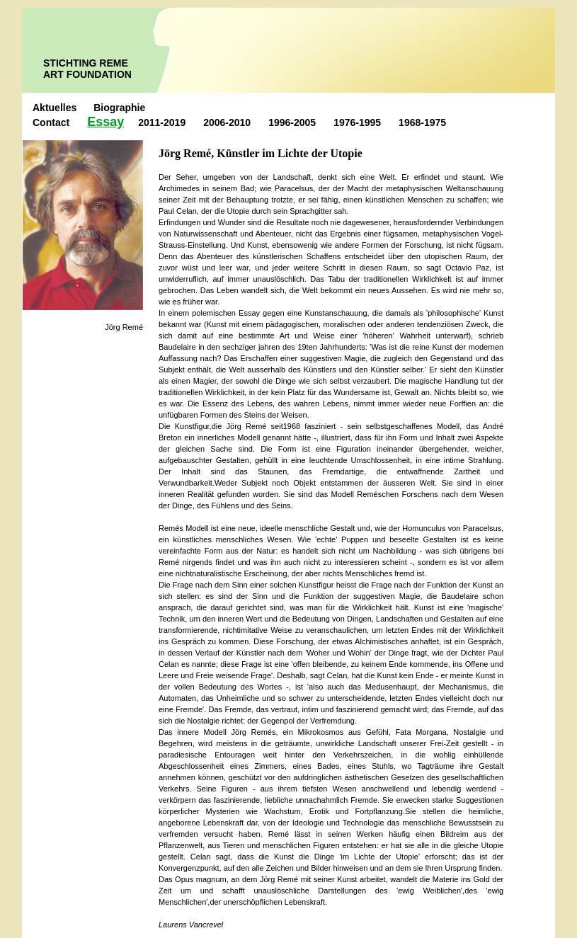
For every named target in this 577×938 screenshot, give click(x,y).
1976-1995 (357, 122)
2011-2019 (161, 122)
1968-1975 (422, 122)
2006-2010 (227, 122)
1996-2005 (292, 122)
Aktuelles (56, 107)
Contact (51, 122)
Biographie (119, 107)
